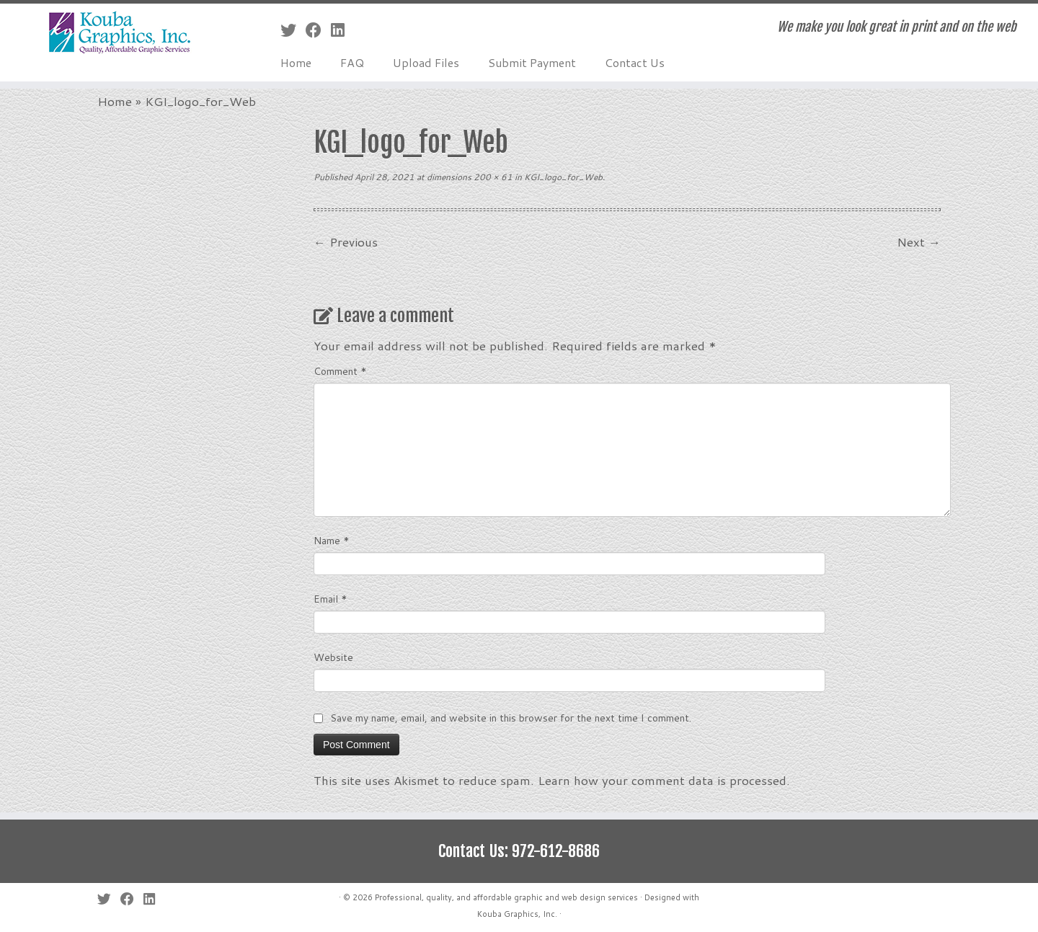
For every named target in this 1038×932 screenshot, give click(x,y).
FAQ (352, 62)
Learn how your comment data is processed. (664, 780)
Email (330, 599)
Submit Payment (532, 62)
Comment (340, 371)
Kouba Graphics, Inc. (517, 914)
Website (333, 657)
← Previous (346, 241)
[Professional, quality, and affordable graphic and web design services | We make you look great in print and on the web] (119, 33)
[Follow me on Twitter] (293, 30)
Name (332, 540)
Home (295, 62)
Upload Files (426, 62)
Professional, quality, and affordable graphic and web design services (506, 897)
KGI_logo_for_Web (562, 177)
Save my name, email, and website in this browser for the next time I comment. (510, 718)
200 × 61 (492, 177)
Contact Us (635, 62)
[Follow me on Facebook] (318, 30)
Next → (919, 241)
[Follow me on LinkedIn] (342, 30)
